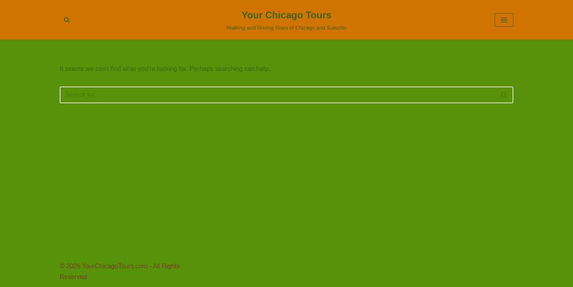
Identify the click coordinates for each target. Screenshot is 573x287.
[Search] (67, 20)
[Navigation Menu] (504, 20)
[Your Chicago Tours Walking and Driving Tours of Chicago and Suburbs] (287, 19)
